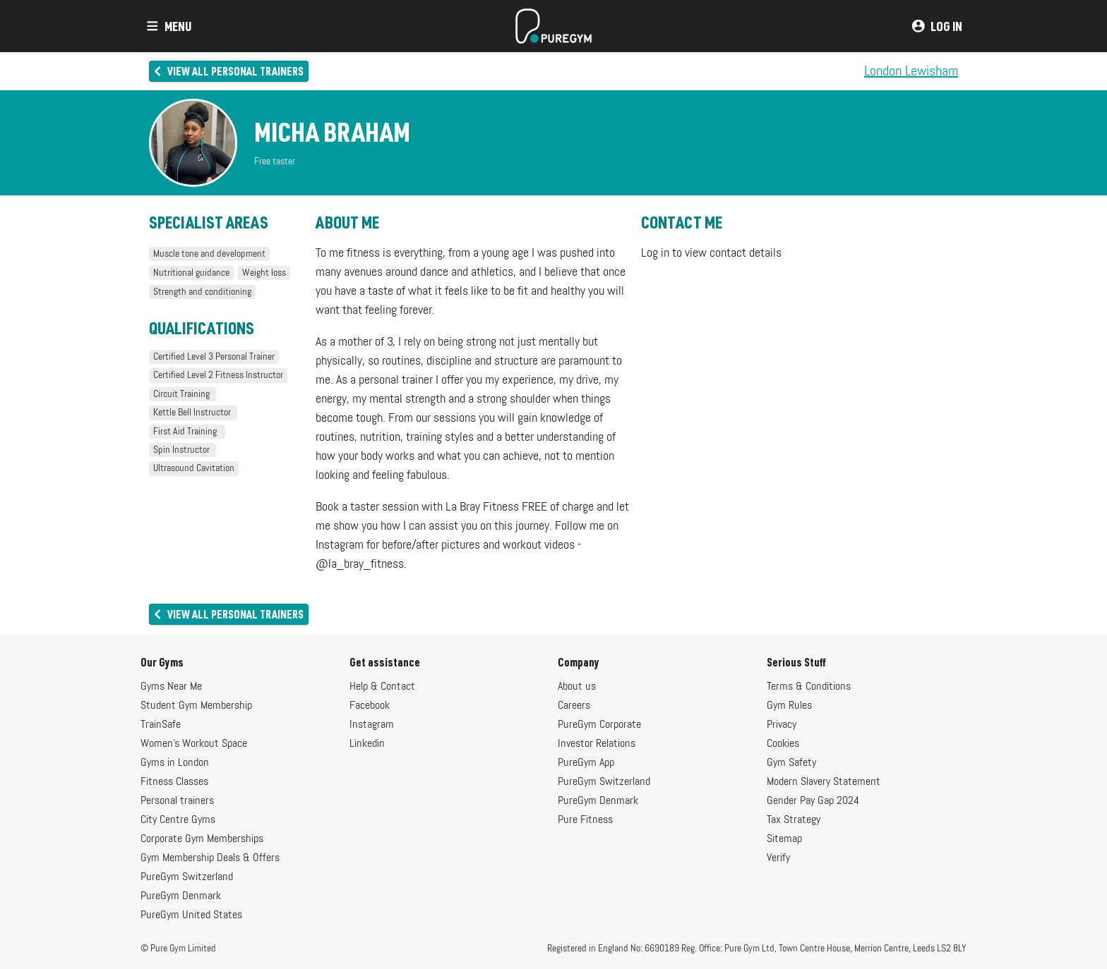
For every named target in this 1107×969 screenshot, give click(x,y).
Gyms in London (174, 763)
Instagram (371, 725)
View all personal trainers (228, 70)
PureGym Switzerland (186, 877)
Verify (778, 858)
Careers (574, 706)
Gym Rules (789, 706)
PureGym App (586, 763)
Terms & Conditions (809, 687)
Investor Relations (596, 744)
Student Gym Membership (196, 706)
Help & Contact (382, 687)
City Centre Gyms (177, 820)
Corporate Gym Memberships (201, 839)
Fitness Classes (174, 782)
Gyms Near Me (171, 687)
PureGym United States (191, 915)
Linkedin (367, 744)
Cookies (783, 744)
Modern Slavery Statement (823, 782)
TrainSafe (160, 725)
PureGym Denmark (180, 896)
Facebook (369, 706)
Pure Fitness (585, 820)
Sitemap (784, 839)
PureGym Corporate (599, 725)
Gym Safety (791, 763)
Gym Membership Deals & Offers (210, 858)
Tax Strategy (793, 820)
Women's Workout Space (193, 744)
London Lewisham (911, 71)
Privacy (781, 725)
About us (577, 687)
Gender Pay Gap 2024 (813, 801)
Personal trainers (177, 801)
